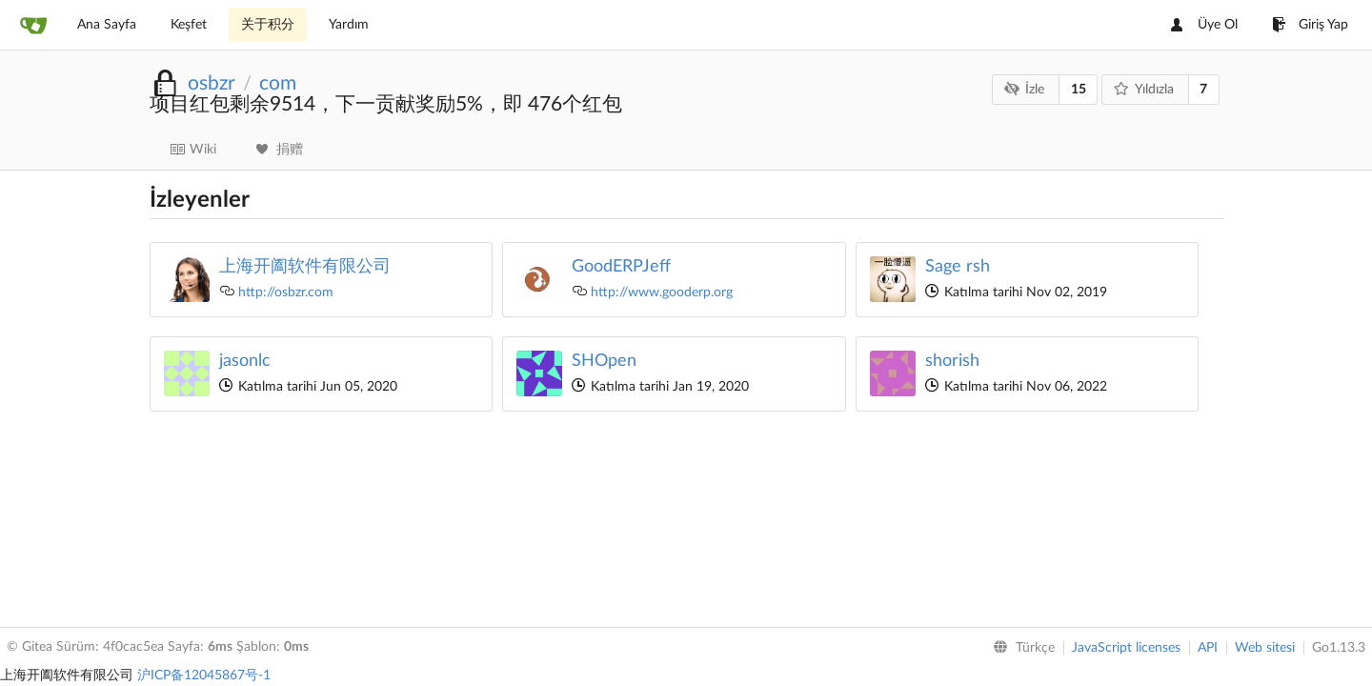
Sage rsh (957, 266)
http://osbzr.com (285, 292)
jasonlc (245, 361)
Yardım (349, 24)
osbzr (211, 83)
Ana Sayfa (106, 24)
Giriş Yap (1310, 24)
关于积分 (267, 24)
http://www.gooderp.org (662, 292)
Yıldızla (1143, 89)
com (277, 83)
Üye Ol (1204, 24)
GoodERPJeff (621, 266)
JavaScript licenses (1126, 648)
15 (1078, 89)
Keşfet (189, 24)
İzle (1024, 89)
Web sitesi (1265, 648)
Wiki (193, 149)
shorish (952, 361)
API (1208, 648)
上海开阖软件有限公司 (305, 266)
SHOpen (604, 361)
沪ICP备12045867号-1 (204, 675)
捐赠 (279, 149)
